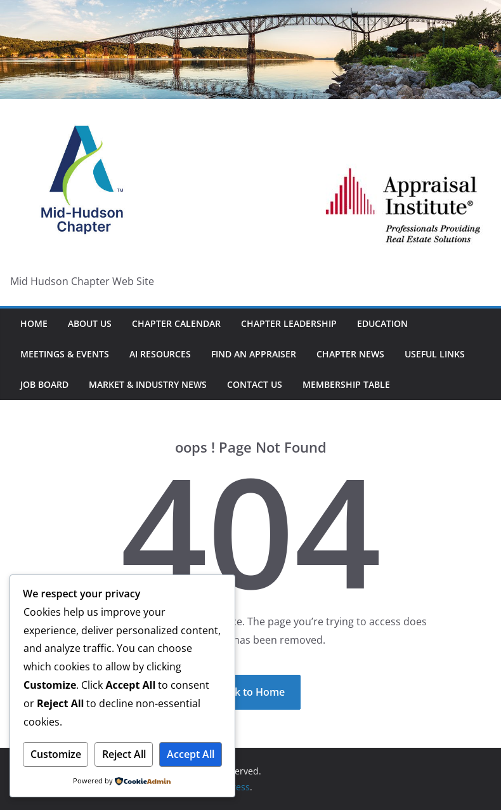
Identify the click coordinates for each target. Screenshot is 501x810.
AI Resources (160, 354)
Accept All (190, 754)
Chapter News (350, 354)
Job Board (44, 384)
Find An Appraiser (253, 354)
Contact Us (254, 384)
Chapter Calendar (176, 323)
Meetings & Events (64, 354)
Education (382, 323)
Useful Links (435, 354)
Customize (55, 754)
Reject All (124, 754)
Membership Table (346, 384)
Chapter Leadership (289, 323)
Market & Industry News (148, 384)
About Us (90, 323)
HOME (34, 323)
